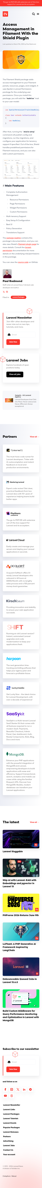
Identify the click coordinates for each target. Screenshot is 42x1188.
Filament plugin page (27, 244)
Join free (13, 342)
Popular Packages (11, 1128)
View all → (34, 437)
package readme (13, 238)
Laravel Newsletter (11, 1105)
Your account (9, 1155)
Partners (10, 437)
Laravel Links (9, 1110)
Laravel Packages (19, 297)
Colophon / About (9, 1176)
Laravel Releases (10, 1132)
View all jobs (14, 374)
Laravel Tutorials (10, 1119)
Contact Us (8, 1150)
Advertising (8, 1141)
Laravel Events (9, 1123)
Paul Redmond (31, 44)
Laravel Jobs (9, 1146)
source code (23, 262)
